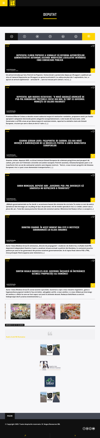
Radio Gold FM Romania (15, 337)
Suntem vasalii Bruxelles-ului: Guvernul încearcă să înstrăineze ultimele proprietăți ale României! (50, 272)
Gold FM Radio (11, 69)
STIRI (7, 46)
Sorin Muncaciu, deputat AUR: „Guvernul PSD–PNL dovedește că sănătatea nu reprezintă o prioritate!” (50, 187)
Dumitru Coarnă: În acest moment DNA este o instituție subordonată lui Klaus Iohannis (50, 228)
